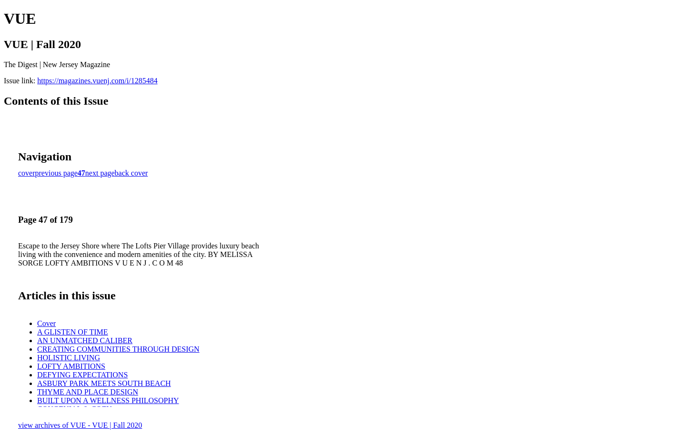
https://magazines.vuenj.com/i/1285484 (97, 81)
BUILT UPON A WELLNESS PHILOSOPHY (108, 400)
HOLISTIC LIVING (68, 358)
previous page (56, 173)
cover (26, 173)
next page (100, 173)
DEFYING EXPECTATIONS (82, 375)
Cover (46, 323)
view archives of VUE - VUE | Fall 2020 (80, 425)
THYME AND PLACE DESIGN (87, 392)
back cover (131, 173)
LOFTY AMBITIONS (71, 366)
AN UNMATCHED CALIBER (84, 340)
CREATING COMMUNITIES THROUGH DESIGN (118, 349)
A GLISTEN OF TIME (72, 332)
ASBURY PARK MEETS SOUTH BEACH (104, 383)
